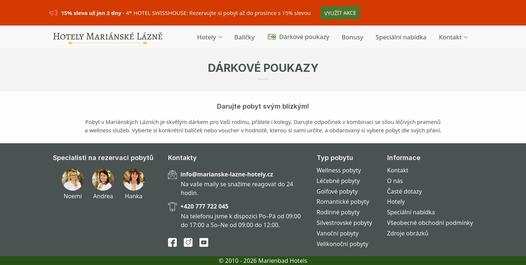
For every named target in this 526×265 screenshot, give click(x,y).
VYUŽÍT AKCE (340, 12)
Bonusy (352, 37)
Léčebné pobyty (338, 181)
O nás (395, 181)
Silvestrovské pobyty (344, 223)
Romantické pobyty (343, 202)
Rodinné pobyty (338, 212)
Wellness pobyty (339, 170)
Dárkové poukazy (298, 36)
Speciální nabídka (401, 37)
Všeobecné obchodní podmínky (430, 223)
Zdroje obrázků (407, 233)
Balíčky (245, 37)
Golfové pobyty (337, 191)
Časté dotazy (404, 191)
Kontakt (453, 37)
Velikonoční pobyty (342, 244)
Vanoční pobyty (338, 233)
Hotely (209, 37)
